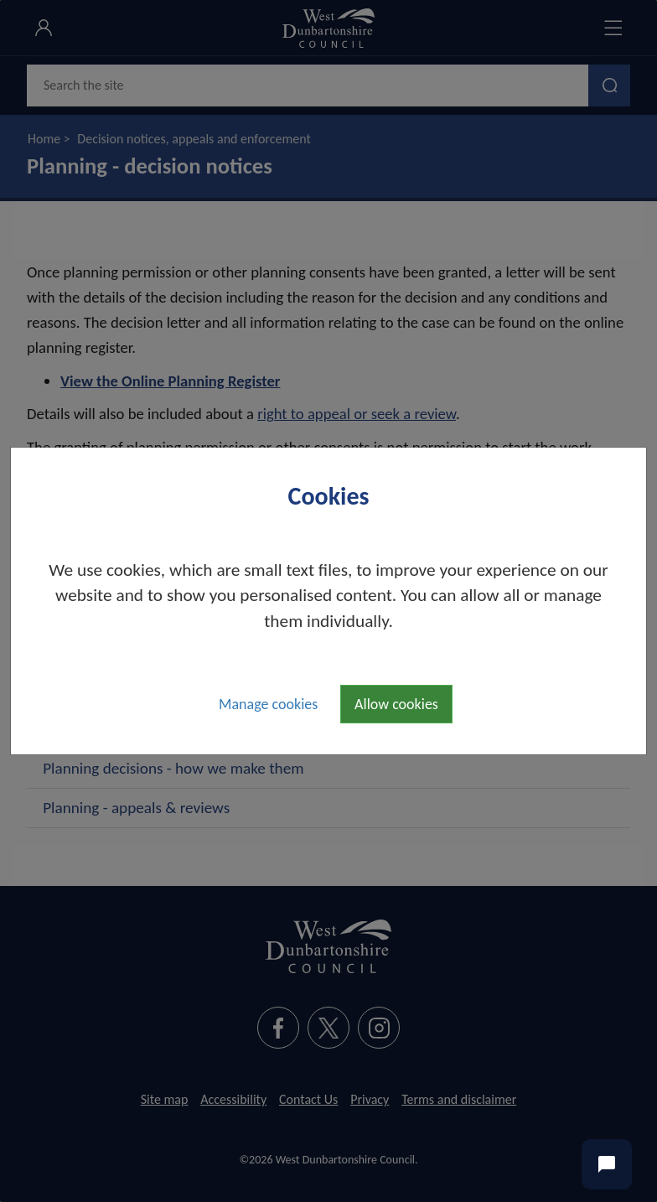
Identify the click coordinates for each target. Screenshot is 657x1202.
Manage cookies (268, 704)
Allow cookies (396, 704)
